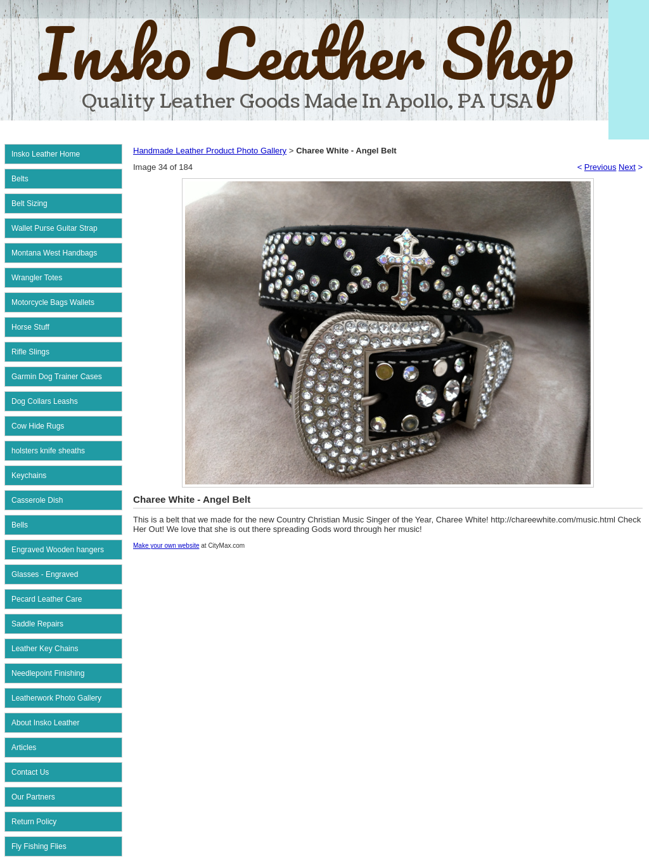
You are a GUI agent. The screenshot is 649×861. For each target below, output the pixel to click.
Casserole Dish (37, 500)
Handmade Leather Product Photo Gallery (209, 150)
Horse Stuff (30, 327)
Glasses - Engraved (44, 574)
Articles (23, 747)
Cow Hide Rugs (37, 426)
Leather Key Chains (44, 648)
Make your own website (166, 545)
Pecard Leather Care (46, 599)
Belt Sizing (29, 203)
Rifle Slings (30, 351)
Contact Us (30, 772)
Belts (20, 178)
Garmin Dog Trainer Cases (56, 376)
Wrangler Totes (36, 277)
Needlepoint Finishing (47, 673)
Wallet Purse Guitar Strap (54, 228)
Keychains (28, 475)
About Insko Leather (45, 722)
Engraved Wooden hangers (57, 549)
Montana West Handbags (54, 253)
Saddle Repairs (37, 623)
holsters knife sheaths (48, 450)
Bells (19, 525)
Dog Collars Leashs (44, 401)
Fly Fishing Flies (39, 846)
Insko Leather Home (45, 154)
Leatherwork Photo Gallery (56, 698)
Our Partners (33, 797)
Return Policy (33, 821)
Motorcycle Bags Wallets (52, 302)
